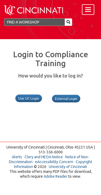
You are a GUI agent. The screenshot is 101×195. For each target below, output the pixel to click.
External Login (66, 98)
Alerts (17, 157)
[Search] (68, 22)
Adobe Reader (55, 176)
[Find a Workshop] (34, 22)
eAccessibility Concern (54, 162)
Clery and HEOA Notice (44, 157)
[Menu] (88, 9)
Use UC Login (28, 98)
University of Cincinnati (68, 166)
